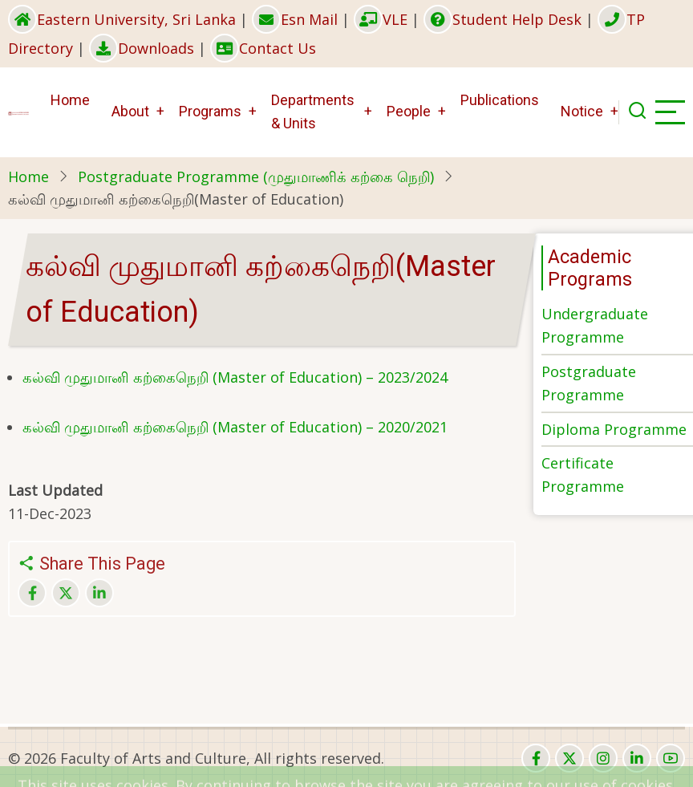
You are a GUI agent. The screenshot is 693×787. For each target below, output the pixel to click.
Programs (210, 111)
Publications (499, 99)
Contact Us (263, 48)
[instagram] (603, 758)
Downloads (141, 48)
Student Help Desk (503, 19)
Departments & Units (313, 111)
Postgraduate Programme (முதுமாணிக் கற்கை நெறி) (256, 176)
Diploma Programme (614, 429)
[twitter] (569, 758)
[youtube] (670, 758)
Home (70, 99)
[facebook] (535, 758)
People (409, 111)
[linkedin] (636, 758)
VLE (380, 19)
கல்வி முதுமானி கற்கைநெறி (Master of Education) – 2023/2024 (235, 377)
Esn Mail (295, 19)
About (130, 111)
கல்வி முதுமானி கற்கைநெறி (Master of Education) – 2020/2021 (235, 426)
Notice (582, 111)
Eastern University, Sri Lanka (122, 19)
